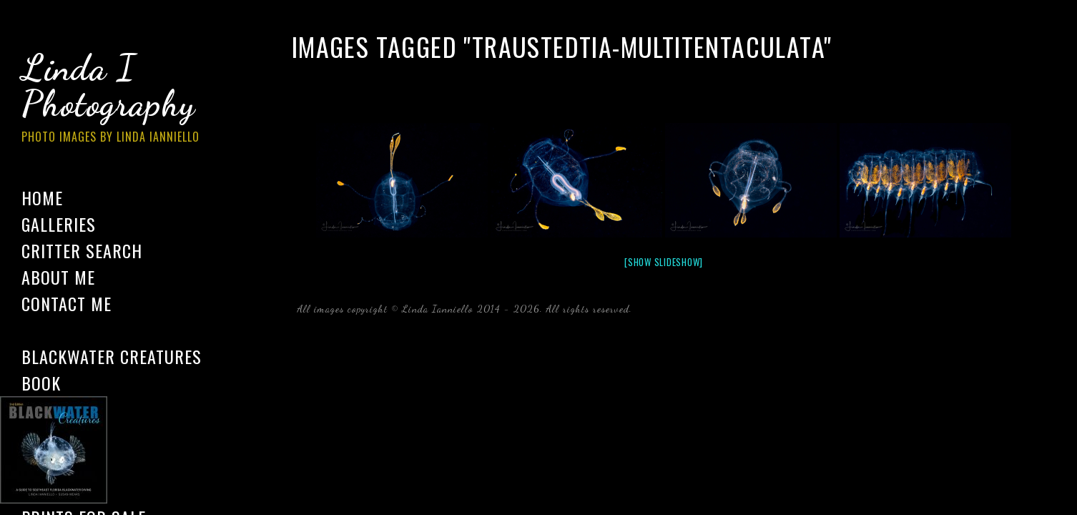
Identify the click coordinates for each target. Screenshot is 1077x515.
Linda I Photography (121, 99)
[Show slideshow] (663, 262)
